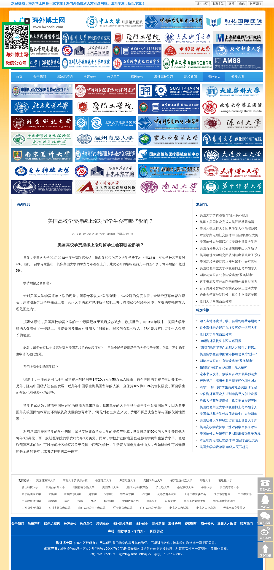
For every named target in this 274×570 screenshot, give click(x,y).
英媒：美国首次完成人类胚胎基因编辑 (227, 222)
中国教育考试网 (31, 501)
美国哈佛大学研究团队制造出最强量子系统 (230, 255)
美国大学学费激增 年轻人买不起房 (224, 215)
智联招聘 (109, 501)
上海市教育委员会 (195, 494)
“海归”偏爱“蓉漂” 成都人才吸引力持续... (228, 347)
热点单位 (113, 76)
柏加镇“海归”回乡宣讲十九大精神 (223, 367)
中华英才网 (127, 494)
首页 (19, 76)
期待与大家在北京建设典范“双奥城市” (227, 275)
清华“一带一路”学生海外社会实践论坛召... (229, 387)
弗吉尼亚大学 (127, 480)
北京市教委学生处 (195, 501)
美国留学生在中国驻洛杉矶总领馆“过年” (228, 354)
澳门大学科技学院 (137, 487)
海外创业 (141, 523)
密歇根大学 (225, 480)
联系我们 (255, 3)
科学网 (52, 501)
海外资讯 (207, 523)
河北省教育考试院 (224, 501)
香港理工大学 (103, 480)
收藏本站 (218, 3)
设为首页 (202, 3)
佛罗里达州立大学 (181, 480)
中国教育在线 (130, 501)
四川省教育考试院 (59, 507)
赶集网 (93, 494)
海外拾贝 (214, 76)
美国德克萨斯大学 (83, 487)
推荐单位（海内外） (132, 531)
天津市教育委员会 (234, 507)
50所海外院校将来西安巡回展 (220, 341)
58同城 (108, 494)
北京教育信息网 (206, 507)
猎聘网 (146, 494)
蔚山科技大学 (30, 487)
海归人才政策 (226, 523)
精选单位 (137, 76)
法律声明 (34, 523)
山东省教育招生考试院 (91, 507)
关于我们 (39, 76)
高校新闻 (190, 76)
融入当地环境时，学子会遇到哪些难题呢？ (230, 321)
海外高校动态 (163, 76)
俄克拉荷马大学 (55, 487)
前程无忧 (170, 501)
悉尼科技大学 (185, 487)
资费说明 (237, 76)
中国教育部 (245, 494)
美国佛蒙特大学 (45, 480)
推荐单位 (89, 76)
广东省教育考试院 (151, 507)
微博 (231, 3)
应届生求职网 (72, 494)
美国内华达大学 (153, 480)
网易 (93, 501)
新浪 (67, 501)
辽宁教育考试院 (122, 507)
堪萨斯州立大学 (31, 494)
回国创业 (156, 531)
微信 (242, 3)
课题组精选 (65, 76)
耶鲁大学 (205, 480)
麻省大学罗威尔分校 (75, 480)
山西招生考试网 (31, 507)
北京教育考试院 (179, 507)
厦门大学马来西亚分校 (216, 301)
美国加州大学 (110, 487)
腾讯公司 (151, 501)
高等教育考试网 (167, 494)
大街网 (52, 494)
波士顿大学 (162, 487)
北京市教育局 (222, 494)
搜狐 (80, 501)
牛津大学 (206, 487)
